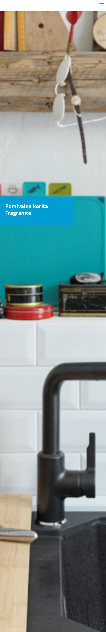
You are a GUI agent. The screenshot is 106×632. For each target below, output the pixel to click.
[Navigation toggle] (101, 5)
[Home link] (13, 5)
